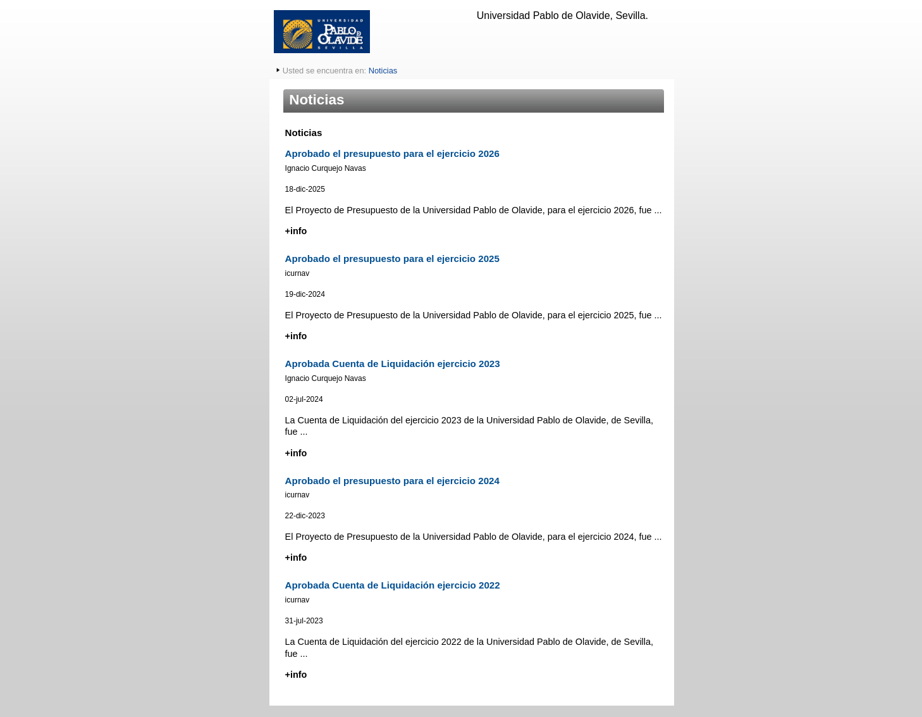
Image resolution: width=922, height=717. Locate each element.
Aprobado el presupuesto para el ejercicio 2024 (392, 480)
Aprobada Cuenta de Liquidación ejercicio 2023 (392, 363)
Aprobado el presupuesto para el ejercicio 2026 (392, 153)
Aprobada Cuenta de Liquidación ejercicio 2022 (392, 585)
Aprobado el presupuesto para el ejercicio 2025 (392, 258)
